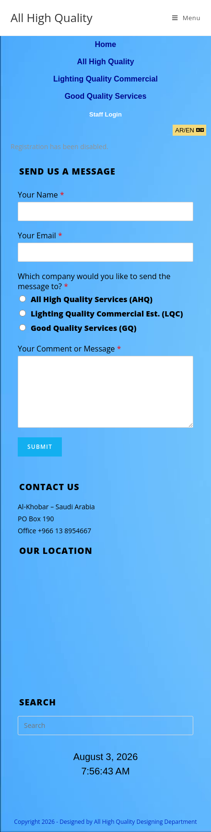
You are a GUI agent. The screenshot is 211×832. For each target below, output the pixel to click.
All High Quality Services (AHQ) (91, 299)
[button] (189, 130)
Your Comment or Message (69, 349)
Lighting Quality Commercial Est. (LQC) (107, 313)
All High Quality (52, 17)
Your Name (41, 195)
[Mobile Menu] (186, 17)
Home (105, 44)
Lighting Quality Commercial (105, 79)
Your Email (40, 236)
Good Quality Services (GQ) (83, 328)
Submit (39, 447)
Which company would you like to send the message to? (94, 281)
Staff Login (105, 114)
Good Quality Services (106, 96)
